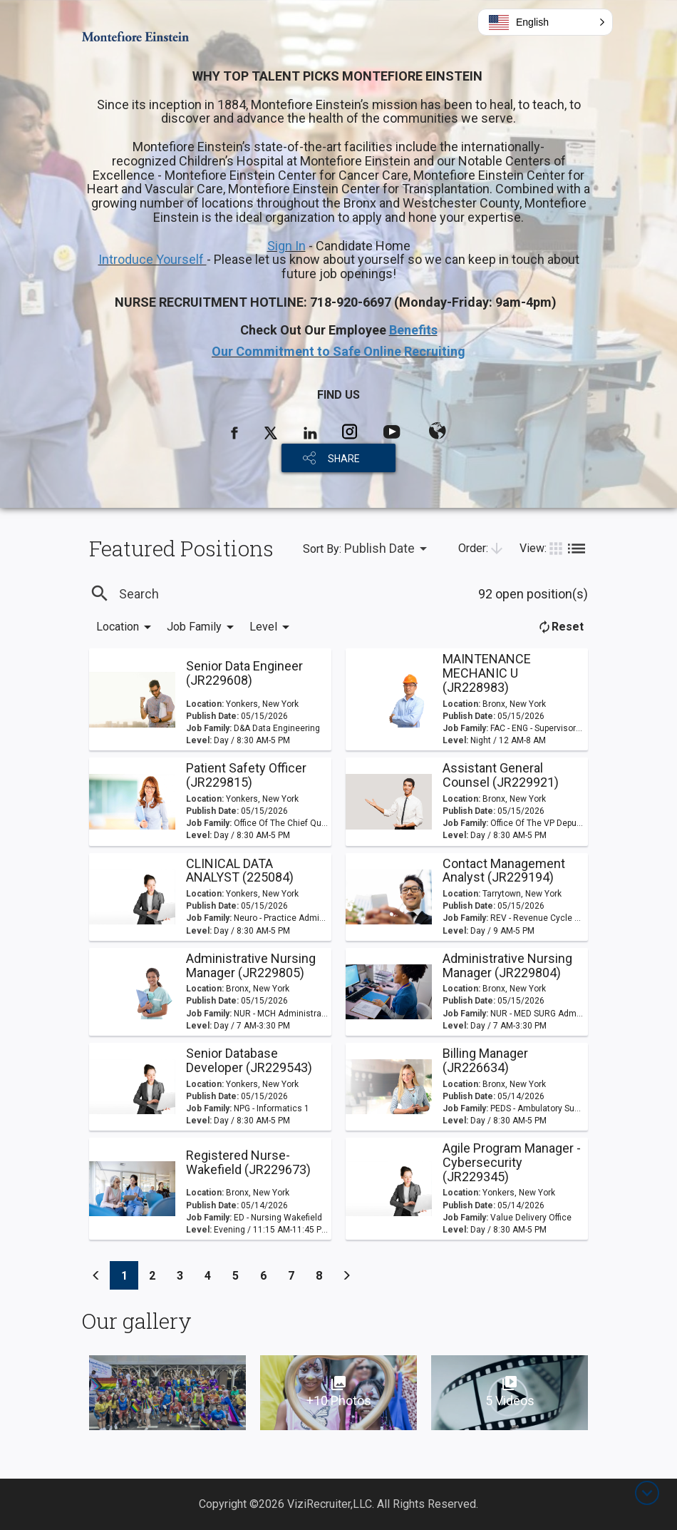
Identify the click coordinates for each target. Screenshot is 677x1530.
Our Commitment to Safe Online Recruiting (338, 351)
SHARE (344, 458)
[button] (545, 22)
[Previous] (96, 1275)
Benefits (413, 329)
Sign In (286, 245)
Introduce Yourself (152, 259)
